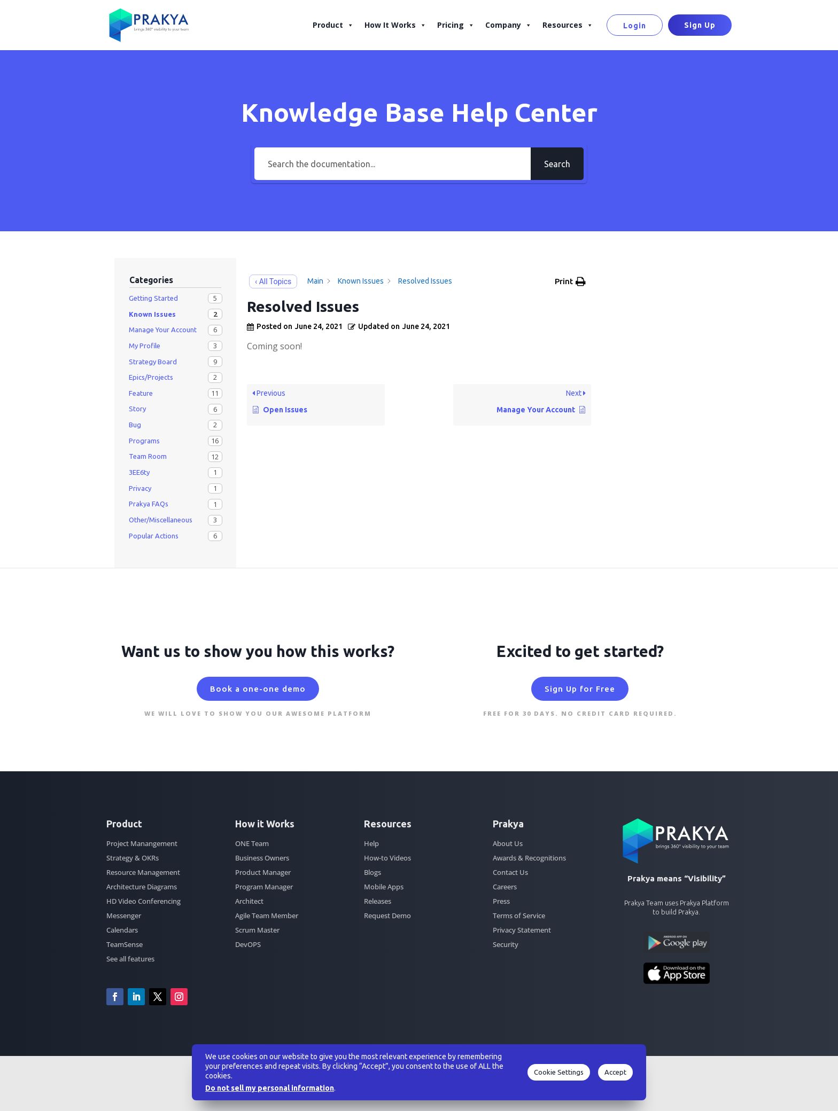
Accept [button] (615, 1072)
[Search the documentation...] (392, 163)
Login (634, 25)
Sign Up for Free (580, 688)
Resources (567, 25)
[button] (570, 281)
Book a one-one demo (258, 688)
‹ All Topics (273, 281)
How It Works (395, 25)
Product (333, 25)
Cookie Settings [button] (559, 1072)
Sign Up (700, 25)
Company (508, 25)
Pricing (456, 25)
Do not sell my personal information (269, 1088)
